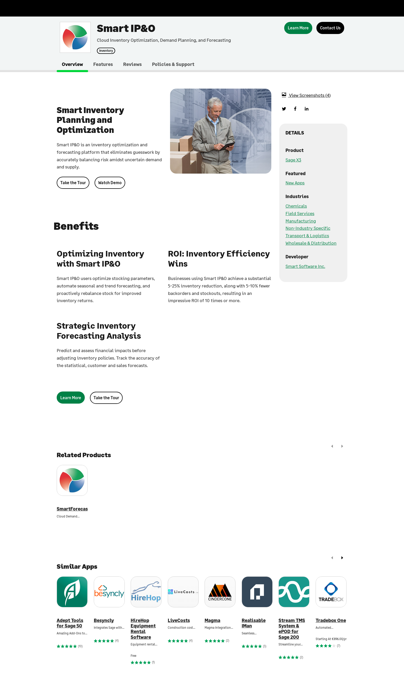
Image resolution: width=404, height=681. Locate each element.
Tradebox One (331, 620)
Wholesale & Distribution (310, 243)
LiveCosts (179, 620)
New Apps (295, 182)
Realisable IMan (254, 623)
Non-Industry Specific (307, 228)
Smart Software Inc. (305, 266)
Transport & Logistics (307, 235)
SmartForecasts (72, 509)
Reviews (132, 64)
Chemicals (296, 206)
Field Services (299, 213)
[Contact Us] (330, 28)
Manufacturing (300, 221)
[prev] (332, 446)
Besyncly (104, 620)
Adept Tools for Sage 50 (70, 623)
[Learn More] (298, 28)
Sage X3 (293, 160)
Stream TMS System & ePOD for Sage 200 (292, 629)
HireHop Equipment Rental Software (143, 629)
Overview (72, 64)
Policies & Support (173, 64)
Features (103, 64)
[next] (342, 446)
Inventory (106, 50)
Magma (212, 620)
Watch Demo (110, 182)
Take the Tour (73, 182)
